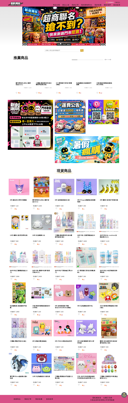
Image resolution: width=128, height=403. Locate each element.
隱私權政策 (96, 398)
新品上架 (65, 5)
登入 (117, 2)
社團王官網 (107, 398)
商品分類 (56, 5)
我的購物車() (86, 5)
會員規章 (116, 5)
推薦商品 (17, 399)
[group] (64, 26)
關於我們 (107, 5)
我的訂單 (75, 5)
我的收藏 (98, 5)
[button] (60, 43)
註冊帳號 (110, 2)
